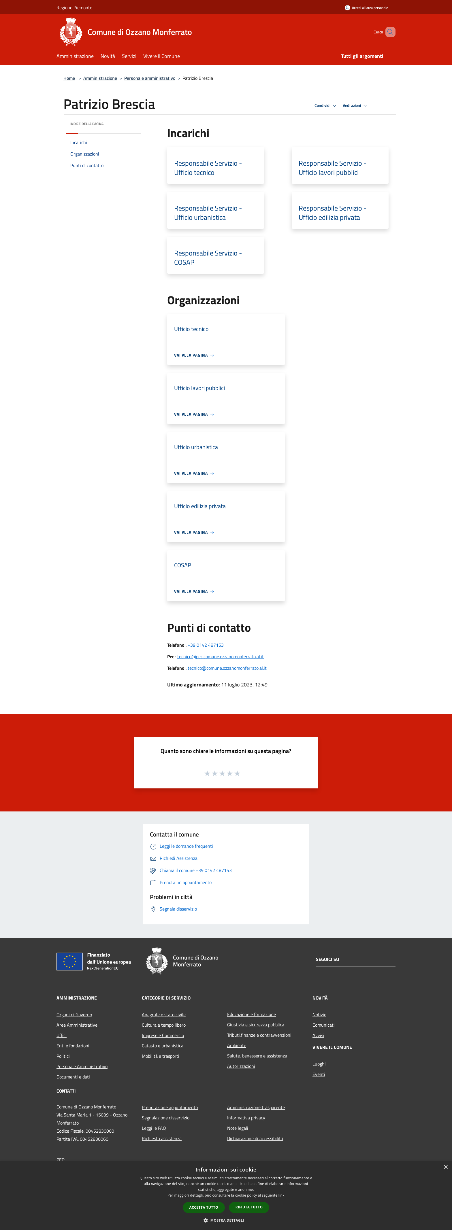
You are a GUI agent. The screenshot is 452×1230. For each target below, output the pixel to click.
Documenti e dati (73, 1076)
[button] (226, 1220)
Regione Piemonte (74, 7)
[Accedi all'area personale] (366, 7)
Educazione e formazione (251, 1014)
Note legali (237, 1128)
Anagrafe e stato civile (164, 1014)
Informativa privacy (246, 1117)
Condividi (326, 105)
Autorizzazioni (241, 1066)
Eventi (318, 1074)
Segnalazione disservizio (165, 1117)
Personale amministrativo (149, 78)
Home (69, 78)
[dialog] (226, 1195)
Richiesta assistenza (162, 1138)
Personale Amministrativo (82, 1066)
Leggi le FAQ (154, 1128)
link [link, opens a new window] (281, 1195)
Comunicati (323, 1024)
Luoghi (319, 1063)
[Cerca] (389, 32)
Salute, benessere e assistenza (257, 1055)
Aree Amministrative (76, 1024)
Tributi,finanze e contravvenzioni (259, 1035)
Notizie (319, 1014)
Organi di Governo (74, 1014)
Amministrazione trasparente (256, 1107)
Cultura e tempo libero (164, 1024)
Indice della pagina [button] (86, 123)
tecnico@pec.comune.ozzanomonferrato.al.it (220, 656)
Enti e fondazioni (72, 1045)
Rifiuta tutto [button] (249, 1207)
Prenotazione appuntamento (170, 1107)
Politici (63, 1056)
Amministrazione (100, 78)
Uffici (61, 1035)
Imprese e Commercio (163, 1035)
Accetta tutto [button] (203, 1207)
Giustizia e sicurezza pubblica (255, 1024)
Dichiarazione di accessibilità (255, 1138)
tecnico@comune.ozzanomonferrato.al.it (227, 668)
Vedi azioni (356, 105)
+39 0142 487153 (206, 645)
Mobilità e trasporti (160, 1056)
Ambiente (236, 1045)
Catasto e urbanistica (162, 1045)
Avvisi (318, 1035)
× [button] (445, 1167)
